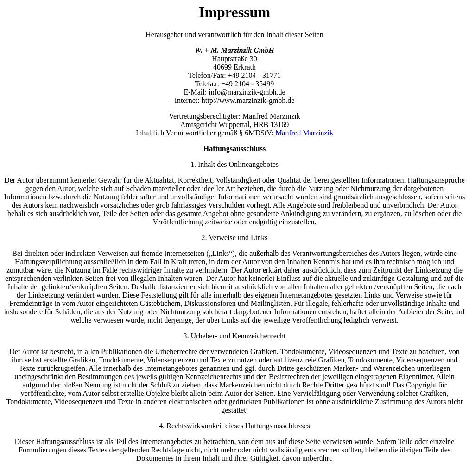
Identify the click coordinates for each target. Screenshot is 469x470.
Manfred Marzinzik (304, 133)
